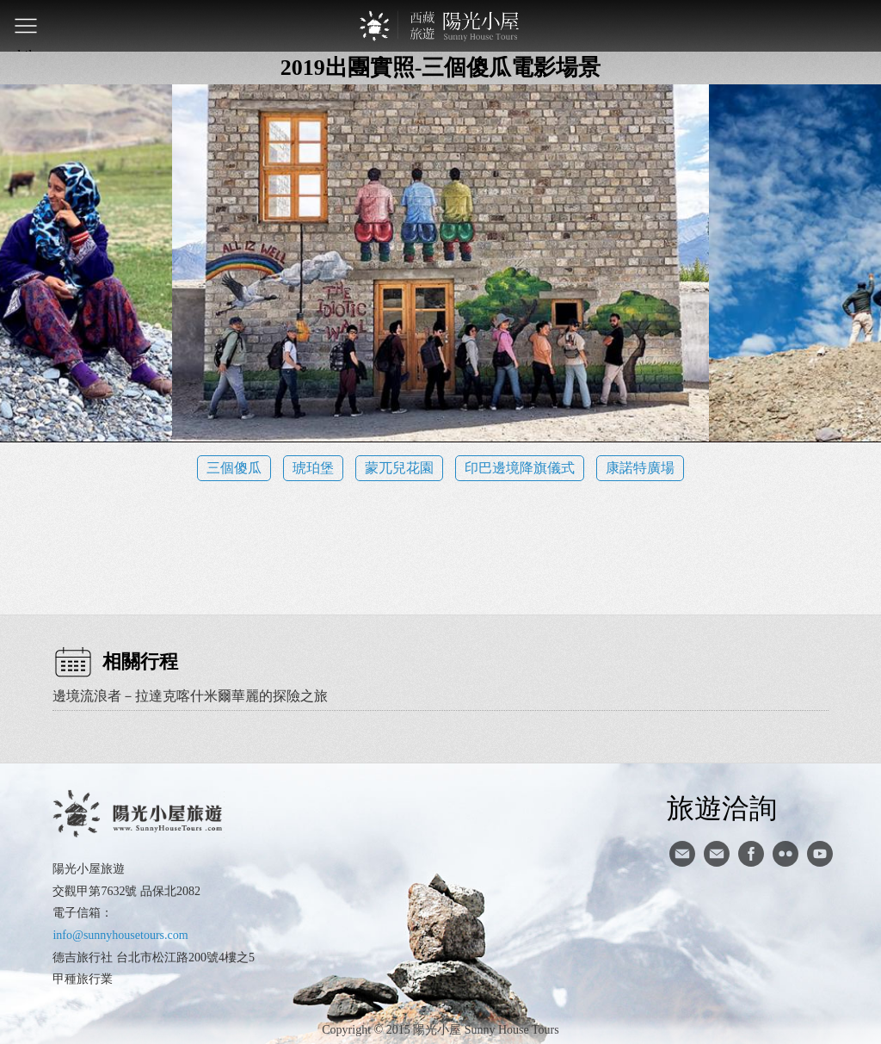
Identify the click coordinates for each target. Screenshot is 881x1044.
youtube (819, 853)
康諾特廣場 (640, 467)
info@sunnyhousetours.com (120, 935)
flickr (785, 853)
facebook (751, 853)
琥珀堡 (313, 467)
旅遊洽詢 (722, 807)
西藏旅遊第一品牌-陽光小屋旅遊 (440, 25)
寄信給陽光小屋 (682, 853)
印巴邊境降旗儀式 (520, 467)
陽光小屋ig (716, 853)
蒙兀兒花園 (399, 467)
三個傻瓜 (234, 467)
